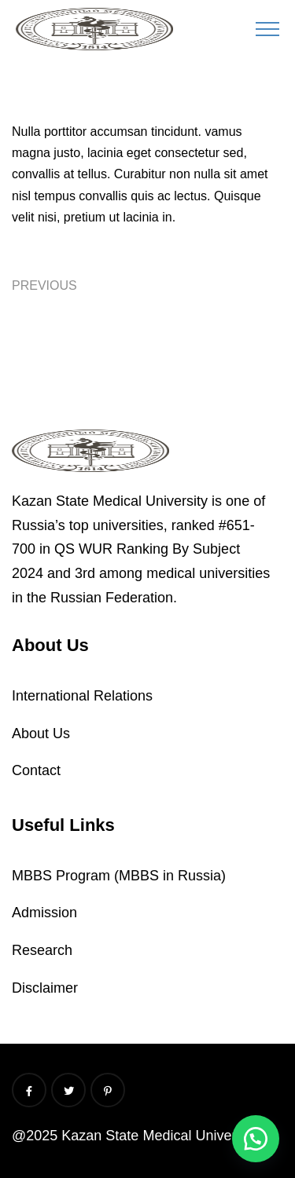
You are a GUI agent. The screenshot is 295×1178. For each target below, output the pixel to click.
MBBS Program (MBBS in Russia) (119, 876)
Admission (44, 912)
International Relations (82, 696)
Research (42, 950)
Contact (36, 770)
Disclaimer (45, 988)
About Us (41, 733)
